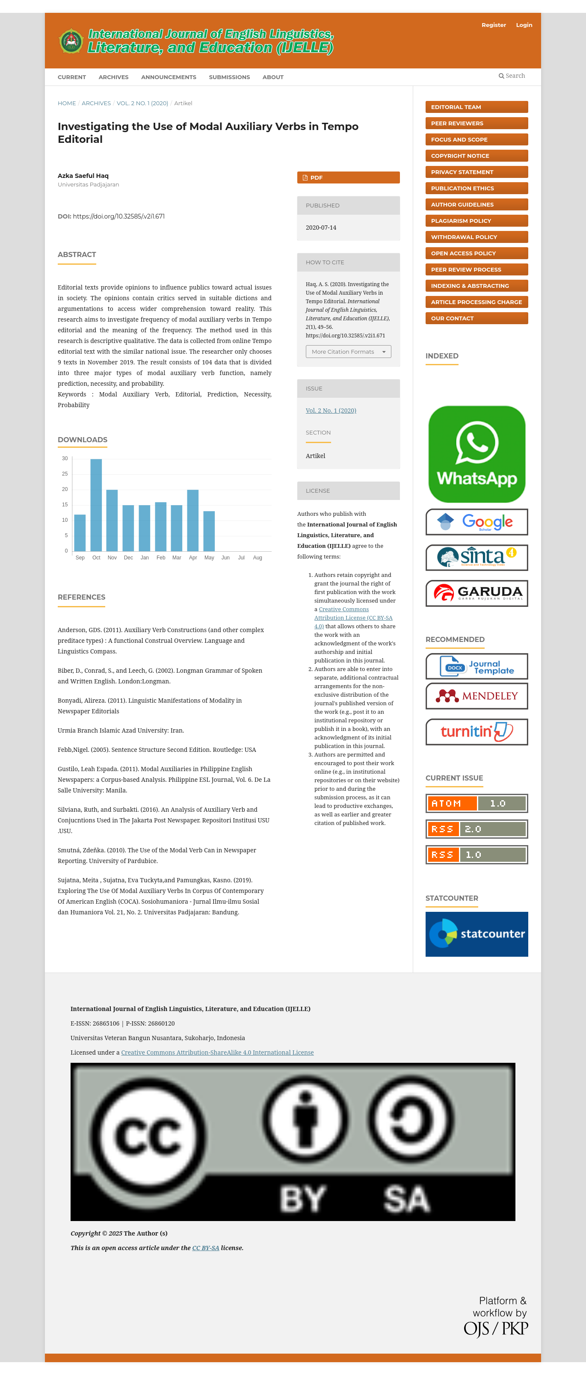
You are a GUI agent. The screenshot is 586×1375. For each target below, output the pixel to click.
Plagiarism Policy (461, 220)
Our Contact (452, 318)
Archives (114, 77)
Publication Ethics (462, 188)
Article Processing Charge (476, 302)
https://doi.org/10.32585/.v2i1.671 (119, 216)
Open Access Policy (463, 253)
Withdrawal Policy (464, 237)
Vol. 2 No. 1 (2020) (143, 103)
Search (512, 75)
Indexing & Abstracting (470, 285)
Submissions (229, 77)
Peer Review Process (466, 269)
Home (67, 103)
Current (72, 77)
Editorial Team (456, 106)
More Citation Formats (343, 351)
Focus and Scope (459, 139)
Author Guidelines (462, 204)
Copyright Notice (460, 155)
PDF (316, 177)
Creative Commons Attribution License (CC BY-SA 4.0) (353, 617)
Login (524, 24)
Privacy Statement (462, 172)
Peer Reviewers (457, 123)
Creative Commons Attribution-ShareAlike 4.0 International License (217, 1052)
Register (494, 24)
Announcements (168, 77)
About (273, 77)
